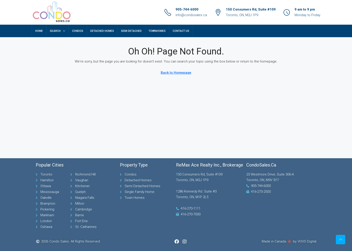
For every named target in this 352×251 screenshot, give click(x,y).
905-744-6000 (187, 9)
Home (39, 30)
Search (55, 30)
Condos (77, 30)
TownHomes (157, 30)
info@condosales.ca (191, 15)
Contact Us (181, 30)
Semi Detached (131, 30)
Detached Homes (102, 30)
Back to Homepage (176, 73)
